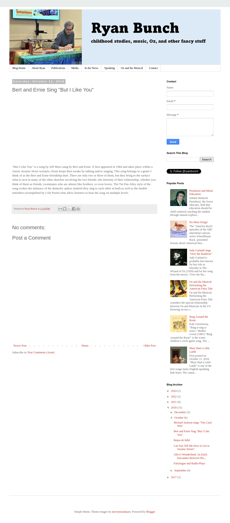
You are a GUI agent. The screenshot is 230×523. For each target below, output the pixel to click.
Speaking (109, 68)
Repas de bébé (182, 440)
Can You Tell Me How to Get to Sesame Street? (192, 447)
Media (75, 68)
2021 (174, 402)
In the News (91, 68)
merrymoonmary (121, 511)
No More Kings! (198, 222)
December (180, 412)
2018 (174, 407)
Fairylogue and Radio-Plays (189, 463)
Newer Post (20, 345)
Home (85, 345)
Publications (58, 68)
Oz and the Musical (132, 68)
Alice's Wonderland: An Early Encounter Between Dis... (190, 456)
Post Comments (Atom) (41, 352)
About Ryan (38, 68)
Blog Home (19, 68)
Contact (153, 68)
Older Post (150, 345)
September (180, 470)
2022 (174, 396)
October (179, 417)
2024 (174, 391)
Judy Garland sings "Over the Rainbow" (200, 252)
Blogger (150, 511)
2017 (174, 477)
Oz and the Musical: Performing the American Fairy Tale (201, 285)
